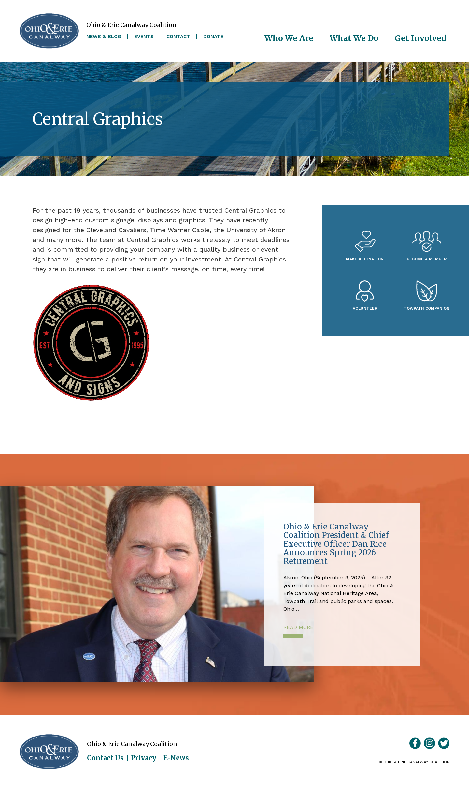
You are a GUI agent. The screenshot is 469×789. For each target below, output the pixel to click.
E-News (176, 758)
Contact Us (105, 758)
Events (144, 36)
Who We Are (288, 38)
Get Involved (420, 38)
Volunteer (365, 308)
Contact (178, 36)
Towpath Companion (426, 308)
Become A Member (427, 259)
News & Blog (103, 36)
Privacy (143, 758)
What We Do (354, 38)
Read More (298, 627)
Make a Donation (365, 259)
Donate (213, 36)
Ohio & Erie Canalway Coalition (49, 751)
